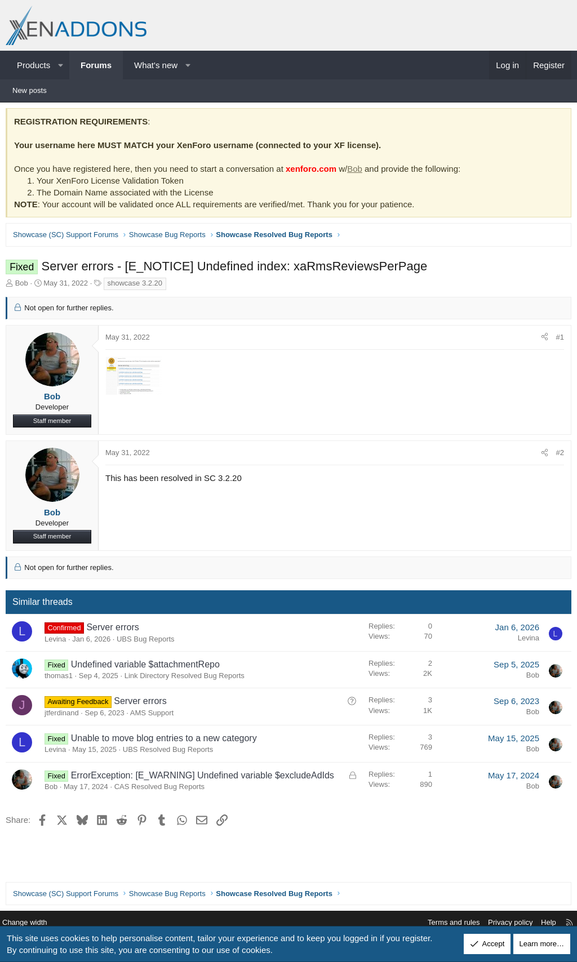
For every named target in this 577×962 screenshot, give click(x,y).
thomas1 (61, 678)
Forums (96, 65)
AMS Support (154, 715)
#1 (557, 340)
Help (540, 923)
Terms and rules (445, 923)
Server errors (115, 630)
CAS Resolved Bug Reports (162, 789)
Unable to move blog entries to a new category (167, 741)
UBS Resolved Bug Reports (171, 752)
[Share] (541, 340)
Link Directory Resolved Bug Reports (187, 678)
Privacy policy (502, 923)
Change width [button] (33, 923)
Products (33, 65)
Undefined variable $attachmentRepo (148, 667)
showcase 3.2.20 (138, 286)
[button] (60, 65)
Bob (357, 171)
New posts (29, 90)
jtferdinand (64, 715)
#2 (557, 455)
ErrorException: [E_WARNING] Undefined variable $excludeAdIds (205, 778)
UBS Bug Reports (148, 642)
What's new (155, 65)
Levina (58, 642)
